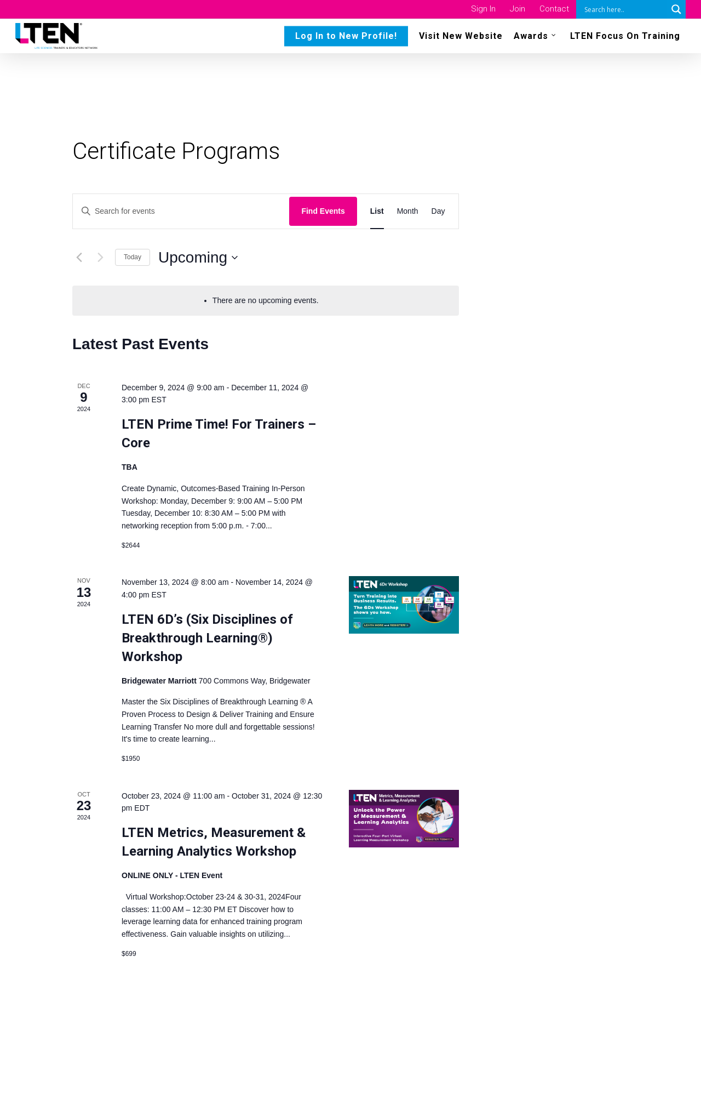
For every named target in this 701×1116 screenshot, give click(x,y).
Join (517, 9)
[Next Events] (100, 257)
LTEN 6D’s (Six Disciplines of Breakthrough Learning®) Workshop (207, 638)
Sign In (483, 9)
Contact (554, 9)
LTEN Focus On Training (625, 38)
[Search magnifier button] (676, 9)
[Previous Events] (78, 257)
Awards (535, 38)
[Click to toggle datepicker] (198, 258)
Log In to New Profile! (346, 38)
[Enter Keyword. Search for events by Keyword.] (181, 211)
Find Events (322, 211)
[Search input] (624, 9)
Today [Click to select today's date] (132, 257)
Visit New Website (461, 38)
